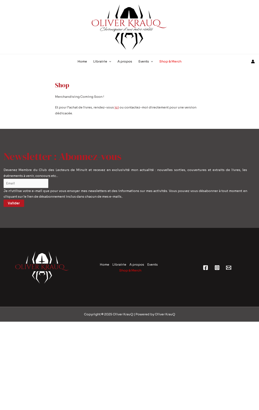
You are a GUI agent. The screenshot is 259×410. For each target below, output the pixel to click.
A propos (136, 264)
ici (116, 107)
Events (152, 264)
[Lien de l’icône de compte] (253, 61)
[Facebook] (205, 267)
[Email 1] (228, 267)
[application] (109, 61)
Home (104, 264)
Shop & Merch (130, 270)
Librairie (119, 264)
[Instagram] (217, 267)
